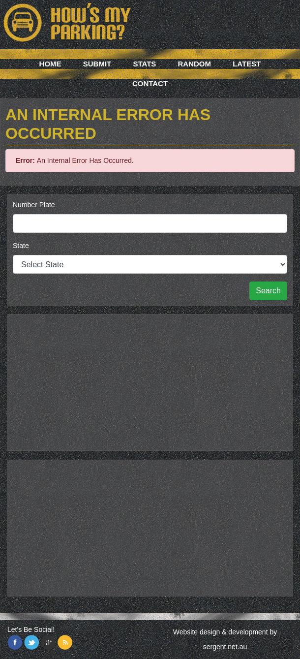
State (21, 246)
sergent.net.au (225, 647)
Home (50, 64)
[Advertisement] (150, 380)
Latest (247, 64)
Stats (144, 64)
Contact (150, 83)
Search (268, 290)
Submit (97, 64)
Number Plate (34, 205)
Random (194, 64)
